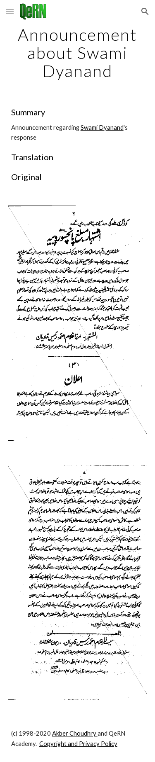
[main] (78, 52)
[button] (10, 11)
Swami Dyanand (102, 127)
